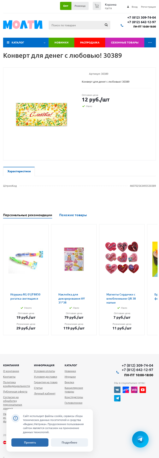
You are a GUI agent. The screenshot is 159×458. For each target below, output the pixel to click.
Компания (11, 365)
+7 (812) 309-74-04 (141, 17)
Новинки (61, 42)
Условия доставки (45, 376)
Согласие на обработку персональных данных (12, 403)
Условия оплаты (44, 371)
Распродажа (89, 42)
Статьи (38, 387)
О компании (11, 371)
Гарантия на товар (46, 382)
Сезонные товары (125, 42)
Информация (44, 365)
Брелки (69, 382)
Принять (30, 442)
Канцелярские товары (74, 389)
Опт (65, 5)
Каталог (18, 42)
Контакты (9, 376)
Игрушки (70, 376)
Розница (80, 5)
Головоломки (73, 402)
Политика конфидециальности (16, 384)
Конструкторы (74, 397)
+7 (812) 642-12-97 (141, 22)
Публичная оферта (15, 391)
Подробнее (69, 442)
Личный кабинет (44, 393)
